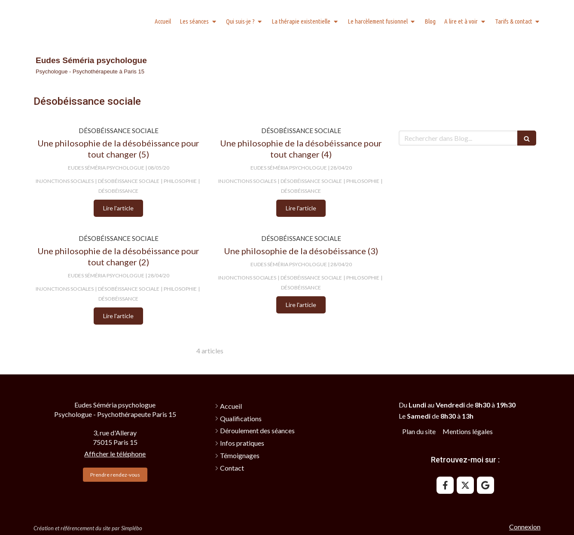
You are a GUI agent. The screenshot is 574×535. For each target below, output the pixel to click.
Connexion (524, 527)
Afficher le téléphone (115, 454)
